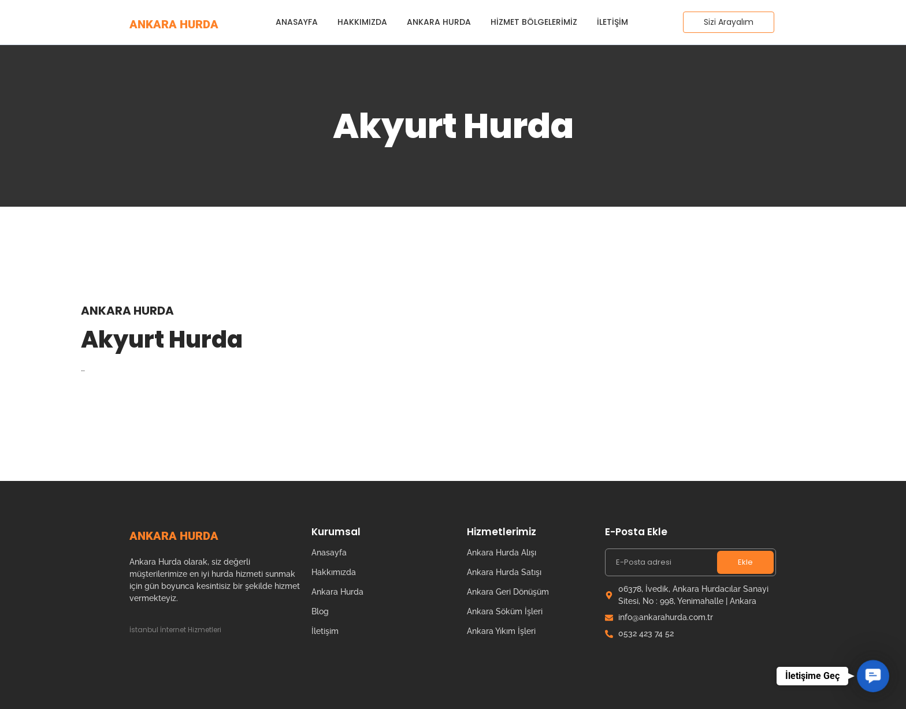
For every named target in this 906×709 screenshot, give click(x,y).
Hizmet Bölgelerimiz (534, 22)
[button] (873, 676)
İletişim (612, 22)
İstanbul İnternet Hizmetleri (175, 630)
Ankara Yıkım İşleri (501, 631)
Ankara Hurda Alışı (501, 552)
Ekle (745, 562)
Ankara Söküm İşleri (505, 611)
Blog (320, 611)
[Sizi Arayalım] (728, 22)
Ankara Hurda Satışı (504, 572)
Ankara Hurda (439, 22)
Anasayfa (297, 22)
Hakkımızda (362, 22)
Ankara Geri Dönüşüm (508, 591)
